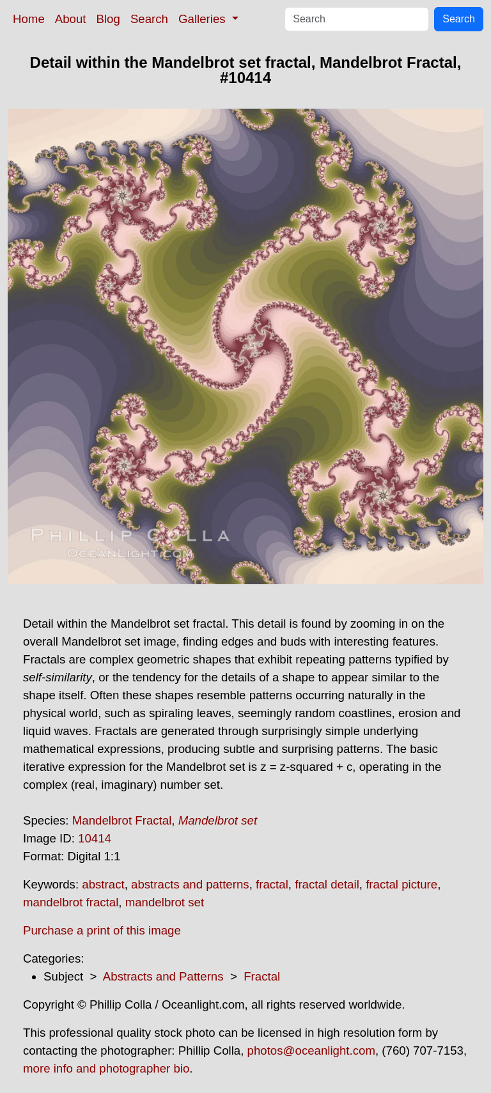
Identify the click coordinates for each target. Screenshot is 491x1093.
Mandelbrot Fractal (122, 820)
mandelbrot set (164, 902)
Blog (108, 19)
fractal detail (327, 884)
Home (29, 19)
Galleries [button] (203, 19)
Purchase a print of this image (102, 930)
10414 (94, 838)
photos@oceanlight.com (311, 1050)
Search (149, 19)
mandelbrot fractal (70, 902)
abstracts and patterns (190, 884)
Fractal (262, 976)
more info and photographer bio (106, 1068)
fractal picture (401, 884)
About (70, 19)
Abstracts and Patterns (163, 976)
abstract (103, 884)
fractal (272, 884)
